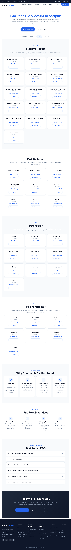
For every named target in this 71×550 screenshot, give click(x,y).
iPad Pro (24, 36)
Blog (61, 532)
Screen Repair (20, 530)
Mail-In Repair (50, 510)
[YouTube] (10, 540)
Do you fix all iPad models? (35, 459)
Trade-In (50, 4)
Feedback (62, 536)
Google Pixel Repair (43, 533)
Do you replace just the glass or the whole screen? (35, 470)
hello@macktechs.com (56, 530)
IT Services (37, 4)
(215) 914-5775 (6, 1)
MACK (8, 5)
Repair (24, 4)
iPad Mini (46, 36)
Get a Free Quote (28, 29)
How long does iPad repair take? (35, 465)
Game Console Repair (44, 536)
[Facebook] (3, 540)
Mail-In (30, 4)
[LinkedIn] (13, 540)
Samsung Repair (43, 531)
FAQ (61, 534)
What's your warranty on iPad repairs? (35, 482)
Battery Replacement (22, 534)
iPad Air (32, 36)
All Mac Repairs (20, 528)
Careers (62, 538)
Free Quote (65, 4)
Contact (57, 4)
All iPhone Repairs (32, 529)
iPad (39, 36)
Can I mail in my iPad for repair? (35, 476)
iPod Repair (41, 538)
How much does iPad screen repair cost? (35, 453)
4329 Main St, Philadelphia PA (58, 532)
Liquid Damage (20, 532)
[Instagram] (6, 540)
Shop (44, 4)
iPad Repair (41, 529)
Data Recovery (20, 536)
